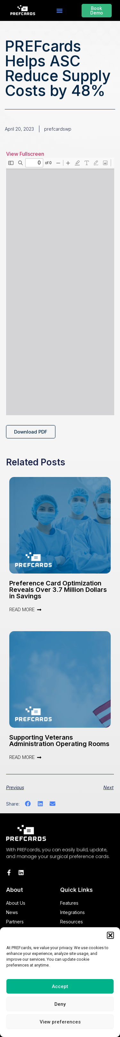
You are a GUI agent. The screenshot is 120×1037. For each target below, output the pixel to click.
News (12, 912)
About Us (15, 903)
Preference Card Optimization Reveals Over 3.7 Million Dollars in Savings (58, 589)
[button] (110, 935)
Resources (71, 921)
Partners (15, 921)
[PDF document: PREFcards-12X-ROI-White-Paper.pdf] (60, 286)
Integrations (72, 912)
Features (69, 903)
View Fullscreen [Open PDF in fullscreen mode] (25, 154)
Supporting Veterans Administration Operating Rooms (59, 740)
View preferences (60, 1022)
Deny (60, 1004)
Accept (60, 986)
